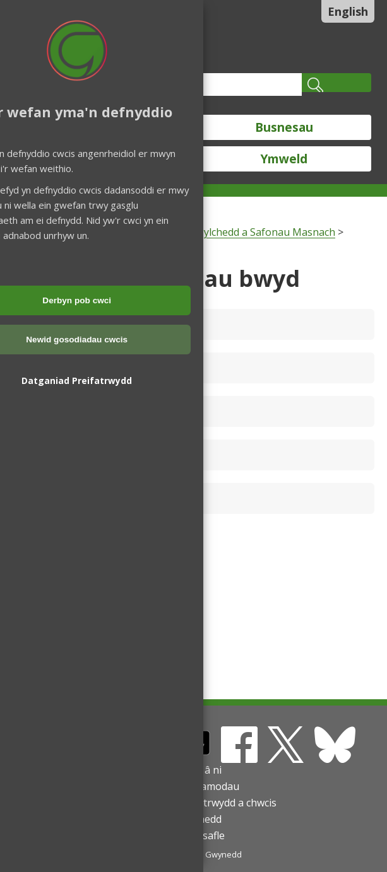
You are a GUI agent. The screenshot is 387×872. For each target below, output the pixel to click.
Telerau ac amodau (193, 786)
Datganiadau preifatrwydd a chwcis (194, 803)
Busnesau (284, 127)
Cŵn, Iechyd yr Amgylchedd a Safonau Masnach (223, 232)
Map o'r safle (194, 835)
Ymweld (284, 159)
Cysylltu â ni (193, 770)
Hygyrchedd (193, 819)
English (348, 11)
